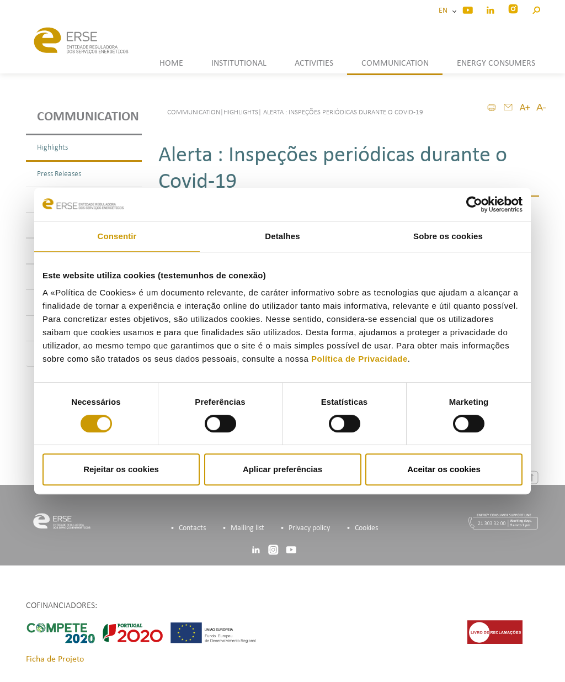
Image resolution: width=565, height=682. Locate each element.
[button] (536, 8)
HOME (171, 63)
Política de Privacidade (359, 358)
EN (445, 11)
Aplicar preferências (282, 469)
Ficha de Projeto (55, 659)
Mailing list (247, 528)
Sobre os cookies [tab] (448, 236)
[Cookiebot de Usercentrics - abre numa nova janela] (474, 204)
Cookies (366, 528)
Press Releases (59, 174)
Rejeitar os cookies (121, 469)
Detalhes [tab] (282, 236)
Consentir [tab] (117, 236)
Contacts (192, 528)
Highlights (52, 148)
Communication (88, 117)
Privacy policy (309, 528)
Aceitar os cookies (444, 469)
